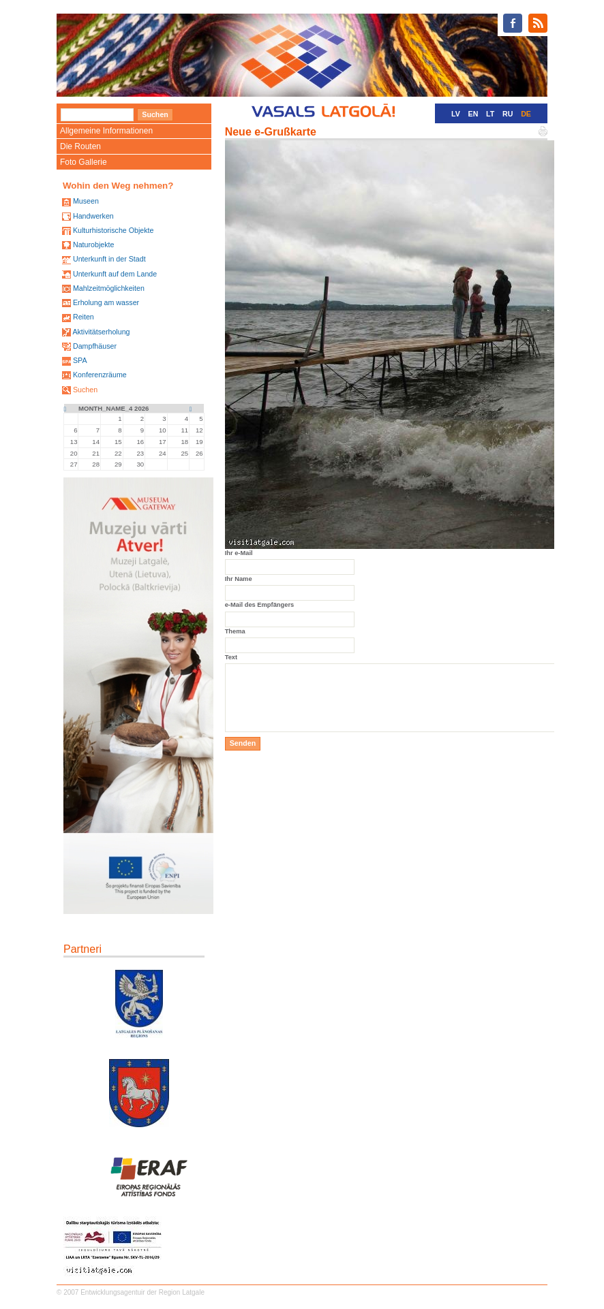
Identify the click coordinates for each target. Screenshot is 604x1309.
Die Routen (80, 146)
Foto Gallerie (83, 162)
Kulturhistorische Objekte (113, 230)
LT (490, 114)
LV (455, 114)
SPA (80, 360)
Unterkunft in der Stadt (109, 259)
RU (507, 114)
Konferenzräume (100, 374)
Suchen (85, 389)
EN (473, 114)
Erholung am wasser (106, 302)
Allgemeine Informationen (106, 131)
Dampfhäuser (95, 346)
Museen (86, 201)
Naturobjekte (93, 244)
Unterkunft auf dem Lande (115, 274)
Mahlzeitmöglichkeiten (109, 288)
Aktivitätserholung (101, 332)
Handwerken (93, 216)
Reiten (83, 317)
